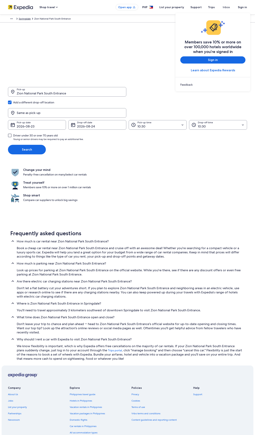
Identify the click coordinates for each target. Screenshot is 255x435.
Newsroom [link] (14, 377)
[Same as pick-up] (188, 94)
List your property (179, 7)
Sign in (242, 7)
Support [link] (197, 352)
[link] (213, 84)
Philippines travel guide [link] (82, 352)
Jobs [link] (10, 358)
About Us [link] (13, 352)
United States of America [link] (57, 19)
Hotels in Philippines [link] (81, 358)
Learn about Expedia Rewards (213, 70)
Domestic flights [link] (78, 377)
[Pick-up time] (158, 106)
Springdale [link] (89, 19)
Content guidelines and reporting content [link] (154, 377)
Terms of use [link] (138, 364)
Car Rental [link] (34, 19)
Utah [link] (76, 19)
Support (203, 7)
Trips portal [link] (115, 308)
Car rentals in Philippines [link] (83, 384)
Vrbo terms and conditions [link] (145, 371)
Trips (218, 7)
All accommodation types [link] (83, 390)
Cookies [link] (135, 358)
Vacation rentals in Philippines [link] (86, 364)
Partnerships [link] (14, 371)
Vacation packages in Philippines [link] (87, 371)
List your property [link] (17, 364)
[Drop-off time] (218, 106)
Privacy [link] (135, 352)
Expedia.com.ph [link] (17, 19)
